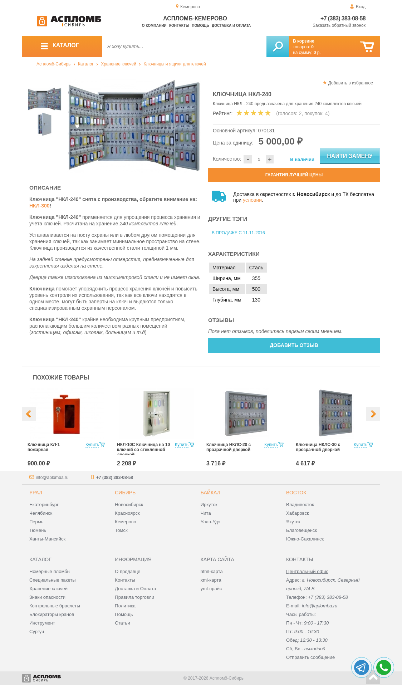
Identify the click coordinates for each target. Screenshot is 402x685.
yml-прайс (211, 588)
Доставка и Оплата (135, 588)
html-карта (212, 571)
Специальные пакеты (52, 580)
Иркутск (209, 504)
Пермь (36, 521)
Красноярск (127, 513)
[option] (134, 126)
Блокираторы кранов (51, 614)
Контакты (179, 26)
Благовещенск (301, 530)
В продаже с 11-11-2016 (238, 232)
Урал (35, 492)
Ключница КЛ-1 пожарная (44, 447)
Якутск (293, 521)
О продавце (127, 571)
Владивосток (300, 504)
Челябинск (40, 513)
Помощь (200, 26)
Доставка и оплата (231, 26)
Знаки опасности (47, 597)
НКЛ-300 (39, 206)
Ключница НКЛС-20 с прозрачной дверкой (228, 447)
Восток (296, 492)
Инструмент (42, 623)
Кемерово (125, 521)
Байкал (210, 492)
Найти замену (349, 156)
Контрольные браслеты (54, 605)
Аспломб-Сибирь (53, 64)
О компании (154, 26)
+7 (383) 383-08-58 (343, 18)
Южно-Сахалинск (305, 539)
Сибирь (125, 492)
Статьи (122, 623)
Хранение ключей (118, 64)
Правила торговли (134, 597)
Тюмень (37, 530)
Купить (92, 444)
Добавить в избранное (350, 82)
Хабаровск (297, 513)
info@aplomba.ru (52, 477)
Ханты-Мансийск (47, 539)
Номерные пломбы (49, 571)
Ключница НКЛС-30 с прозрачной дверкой (318, 447)
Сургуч (36, 631)
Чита (206, 513)
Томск (121, 530)
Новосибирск (129, 504)
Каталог (86, 64)
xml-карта (211, 580)
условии (252, 200)
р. (317, 52)
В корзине (303, 41)
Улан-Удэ (210, 521)
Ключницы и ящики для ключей (175, 64)
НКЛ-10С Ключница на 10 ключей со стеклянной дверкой (143, 449)
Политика (125, 605)
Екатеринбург (44, 504)
